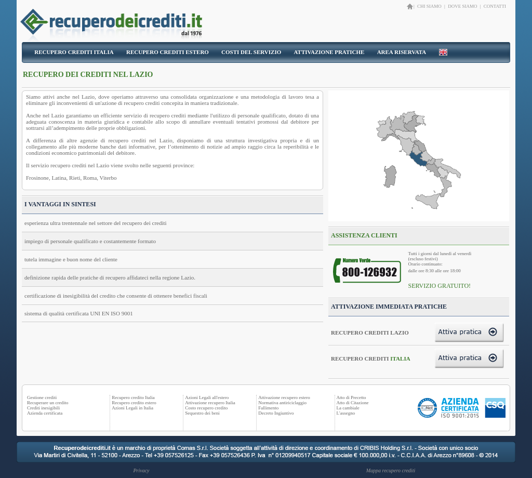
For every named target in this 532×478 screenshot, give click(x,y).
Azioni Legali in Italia (132, 407)
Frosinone (37, 178)
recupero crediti (141, 103)
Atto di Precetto (351, 397)
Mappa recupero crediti (390, 470)
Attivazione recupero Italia (210, 402)
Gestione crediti (42, 397)
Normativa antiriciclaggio (282, 402)
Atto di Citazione (353, 402)
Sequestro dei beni (202, 413)
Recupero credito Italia (133, 397)
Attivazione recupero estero (284, 397)
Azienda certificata (44, 413)
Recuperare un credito (47, 402)
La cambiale (348, 407)
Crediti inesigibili (43, 407)
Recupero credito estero (134, 402)
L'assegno (346, 413)
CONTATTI (495, 6)
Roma (90, 178)
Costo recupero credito (206, 407)
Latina (59, 178)
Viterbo (108, 178)
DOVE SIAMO (462, 6)
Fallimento (268, 407)
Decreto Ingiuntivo (276, 413)
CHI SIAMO (430, 6)
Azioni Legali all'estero (207, 397)
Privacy (141, 470)
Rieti (74, 178)
